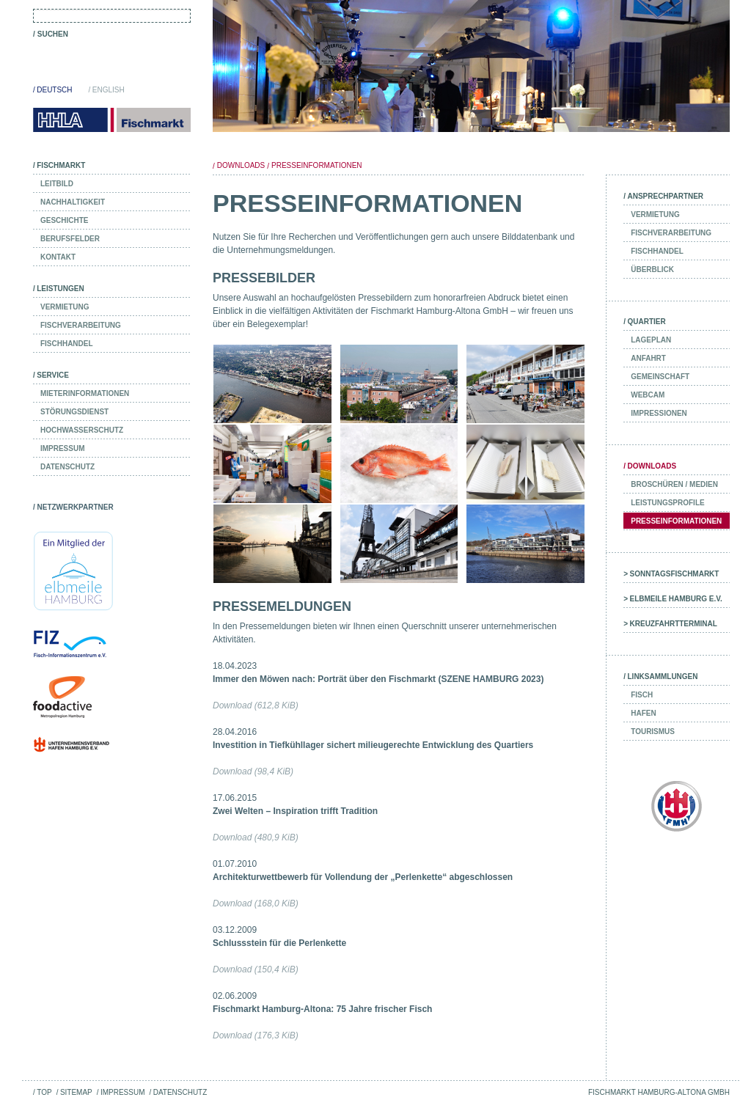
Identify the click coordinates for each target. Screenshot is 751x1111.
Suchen (52, 34)
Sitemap (76, 1092)
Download (255, 705)
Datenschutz (180, 1092)
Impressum (122, 1092)
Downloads (241, 165)
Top (44, 1092)
